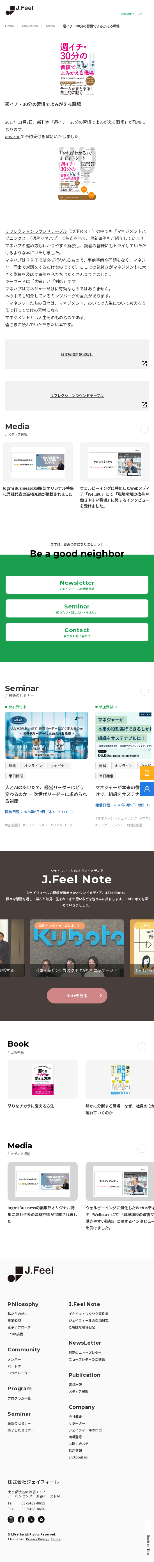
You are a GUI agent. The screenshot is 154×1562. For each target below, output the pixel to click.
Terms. (56, 1539)
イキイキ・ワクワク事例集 (89, 1313)
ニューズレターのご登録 (87, 1359)
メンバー (14, 1359)
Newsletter (77, 585)
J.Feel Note (84, 1304)
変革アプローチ (19, 1327)
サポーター (77, 1423)
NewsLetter (85, 1343)
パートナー (16, 1366)
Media (50, 26)
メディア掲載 (78, 1391)
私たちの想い (17, 1313)
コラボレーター (19, 1372)
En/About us (78, 1457)
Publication (30, 26)
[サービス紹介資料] (147, 773)
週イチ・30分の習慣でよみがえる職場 (91, 26)
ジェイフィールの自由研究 (89, 1320)
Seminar (77, 608)
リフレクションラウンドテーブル (36, 231)
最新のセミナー (19, 1423)
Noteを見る (77, 995)
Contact (77, 632)
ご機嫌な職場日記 (82, 1327)
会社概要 (75, 1416)
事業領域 (14, 1320)
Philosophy (23, 1304)
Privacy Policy (37, 1539)
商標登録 (75, 1436)
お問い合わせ (127, 14)
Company (82, 1407)
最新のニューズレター (85, 1352)
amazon (12, 136)
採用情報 (75, 1450)
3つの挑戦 (15, 1333)
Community (24, 1350)
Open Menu (142, 8)
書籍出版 (75, 1384)
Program (20, 1389)
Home (9, 26)
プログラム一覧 (19, 1398)
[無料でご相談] (147, 789)
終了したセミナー (21, 1430)
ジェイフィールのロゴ (85, 1430)
